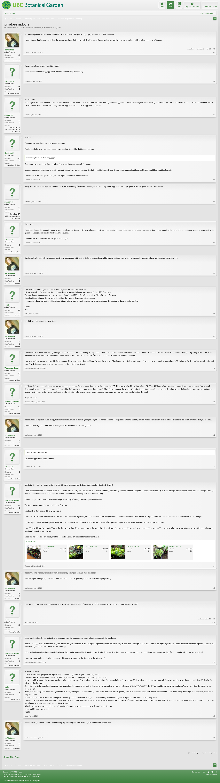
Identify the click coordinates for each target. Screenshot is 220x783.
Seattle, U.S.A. (15, 703)
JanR (6, 623)
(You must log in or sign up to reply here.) (202, 757)
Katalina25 (9, 82)
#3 (214, 132)
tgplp (6, 691)
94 (19, 696)
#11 (214, 416)
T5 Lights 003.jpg (91, 550)
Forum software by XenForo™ (22, 779)
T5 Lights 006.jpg (133, 550)
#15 (214, 601)
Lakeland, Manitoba (14, 635)
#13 (214, 482)
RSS (216, 776)
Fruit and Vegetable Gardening (23, 28)
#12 (214, 448)
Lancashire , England (13, 94)
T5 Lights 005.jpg (175, 550)
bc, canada (16, 60)
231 (19, 312)
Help (203, 776)
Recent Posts (10, 13)
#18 (214, 720)
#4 (214, 180)
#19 (214, 752)
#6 (214, 253)
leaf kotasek (46, 28)
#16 (214, 635)
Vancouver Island (12, 370)
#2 (214, 93)
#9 (214, 348)
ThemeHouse (35, 781)
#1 (214, 59)
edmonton (17, 316)
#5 (214, 219)
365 (19, 629)
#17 (214, 669)
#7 (214, 284)
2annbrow (8, 116)
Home (208, 776)
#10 (214, 382)
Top (212, 776)
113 (19, 55)
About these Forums (209, 7)
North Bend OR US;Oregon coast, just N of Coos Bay (12, 130)
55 (19, 375)
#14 (214, 569)
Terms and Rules (211, 779)
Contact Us (196, 776)
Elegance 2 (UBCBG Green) (12, 776)
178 (19, 121)
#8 (214, 316)
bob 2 (6, 307)
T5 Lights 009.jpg (48, 550)
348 (19, 87)
